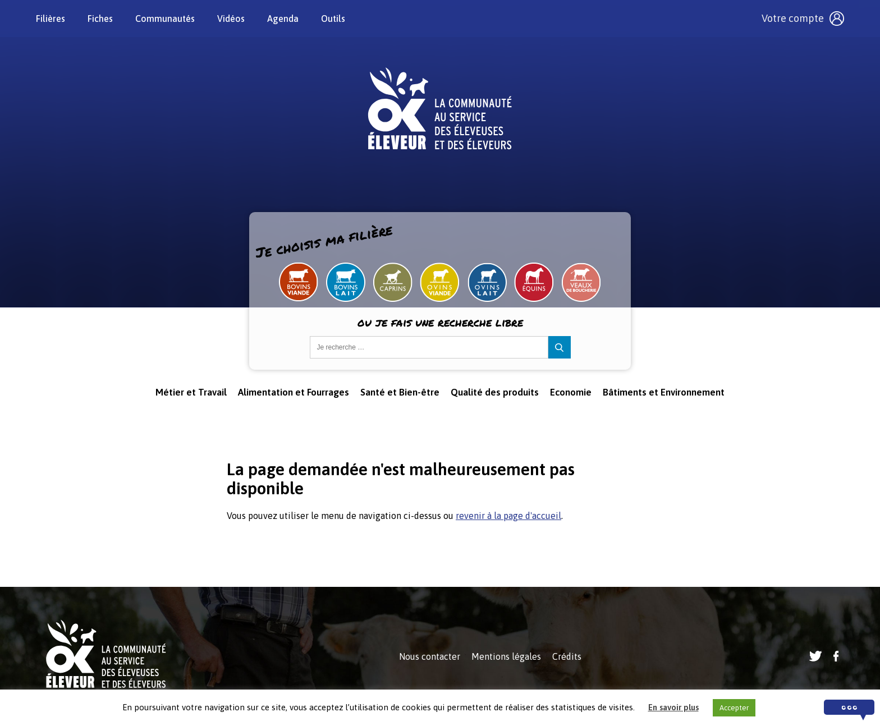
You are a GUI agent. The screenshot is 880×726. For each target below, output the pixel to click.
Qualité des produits (495, 392)
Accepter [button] (734, 708)
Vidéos (231, 18)
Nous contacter (429, 656)
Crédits (566, 656)
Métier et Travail (191, 392)
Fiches (100, 18)
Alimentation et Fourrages (293, 392)
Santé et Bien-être (399, 392)
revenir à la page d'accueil (508, 516)
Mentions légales (506, 656)
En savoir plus (673, 707)
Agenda (283, 18)
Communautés (165, 18)
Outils (333, 18)
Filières (50, 18)
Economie (571, 392)
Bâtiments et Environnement (664, 392)
